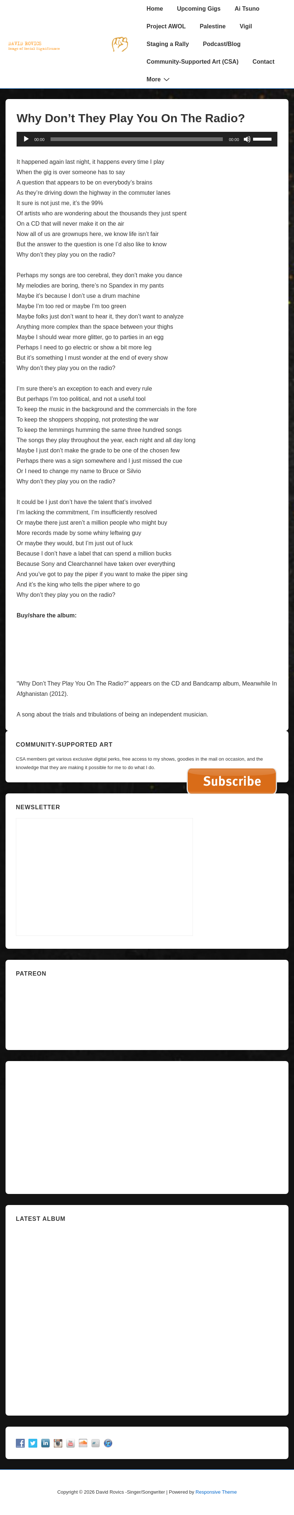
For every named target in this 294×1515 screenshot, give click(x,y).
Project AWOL (166, 26)
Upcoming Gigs (199, 9)
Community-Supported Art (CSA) (192, 62)
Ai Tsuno (247, 9)
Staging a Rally (167, 44)
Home (154, 9)
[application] (147, 139)
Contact (264, 62)
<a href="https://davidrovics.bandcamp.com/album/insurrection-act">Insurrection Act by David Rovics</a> (147, 1315)
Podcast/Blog (222, 44)
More (158, 79)
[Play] (26, 139)
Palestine (212, 26)
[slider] (137, 139)
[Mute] (247, 139)
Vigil (246, 26)
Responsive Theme (216, 1492)
